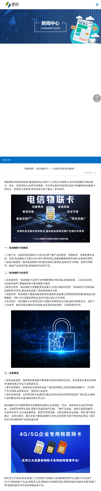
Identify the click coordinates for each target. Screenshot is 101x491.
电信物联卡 (15, 247)
